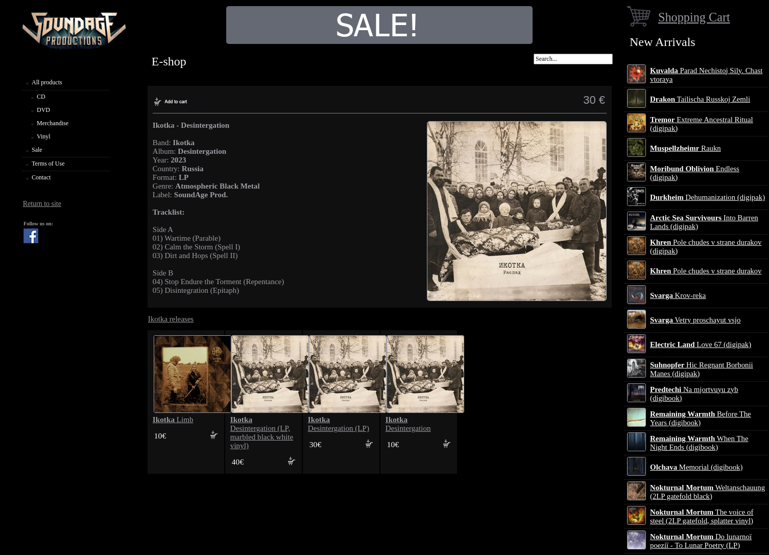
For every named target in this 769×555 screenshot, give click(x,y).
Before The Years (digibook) (700, 418)
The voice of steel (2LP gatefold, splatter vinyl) (701, 516)
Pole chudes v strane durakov (705, 271)
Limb (173, 419)
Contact (41, 177)
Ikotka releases (171, 319)
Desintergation (408, 423)
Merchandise (52, 123)
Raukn (685, 148)
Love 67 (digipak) (700, 344)
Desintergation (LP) (338, 423)
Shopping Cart (694, 17)
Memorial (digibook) (696, 467)
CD (41, 96)
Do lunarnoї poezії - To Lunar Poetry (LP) (701, 541)
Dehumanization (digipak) (707, 197)
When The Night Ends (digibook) (699, 442)
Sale (37, 149)
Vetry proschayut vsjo (695, 320)
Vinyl (44, 136)
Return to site (42, 203)
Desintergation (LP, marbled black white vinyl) (261, 432)
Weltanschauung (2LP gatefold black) (707, 491)
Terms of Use (48, 163)
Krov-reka (678, 295)
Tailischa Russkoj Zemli (700, 99)
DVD (43, 109)
